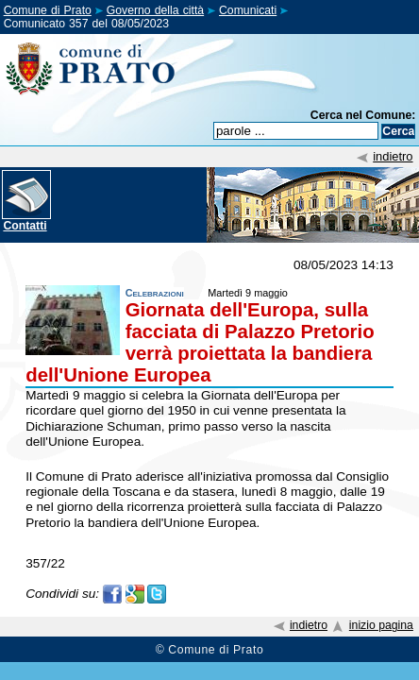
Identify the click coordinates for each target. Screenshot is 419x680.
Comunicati (248, 10)
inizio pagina (381, 625)
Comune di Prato (48, 10)
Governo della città (155, 10)
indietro (392, 156)
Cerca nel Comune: (363, 115)
